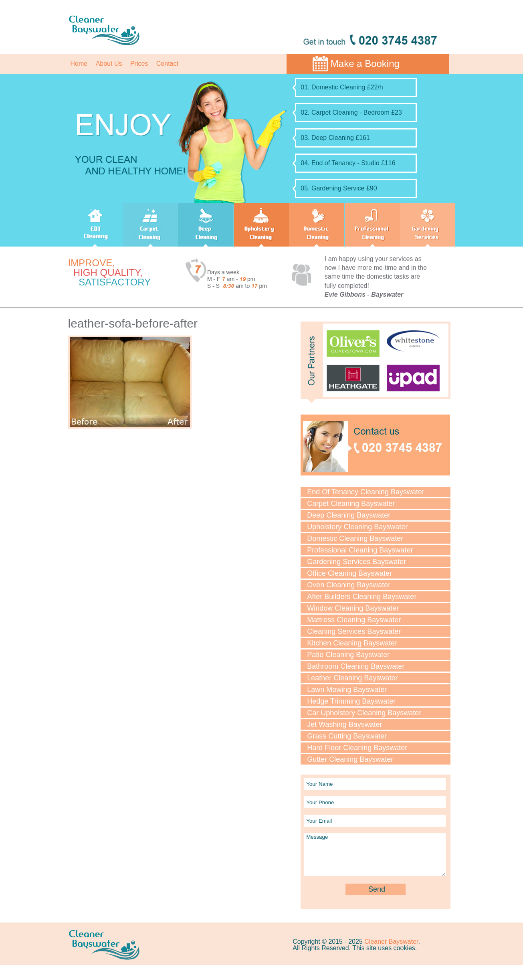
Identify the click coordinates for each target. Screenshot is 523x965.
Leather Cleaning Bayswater (352, 678)
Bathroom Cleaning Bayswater (355, 666)
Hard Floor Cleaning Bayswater (357, 748)
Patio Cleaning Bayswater (348, 655)
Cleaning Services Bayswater (354, 631)
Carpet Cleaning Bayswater (351, 504)
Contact (167, 63)
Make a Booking (365, 63)
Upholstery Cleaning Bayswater (357, 527)
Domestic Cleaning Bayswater (355, 538)
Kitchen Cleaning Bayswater (352, 643)
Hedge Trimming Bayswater (351, 701)
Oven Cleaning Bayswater (348, 585)
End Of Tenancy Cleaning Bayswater (365, 492)
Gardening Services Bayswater (356, 562)
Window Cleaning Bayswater (353, 608)
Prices (139, 63)
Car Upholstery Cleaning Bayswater (364, 713)
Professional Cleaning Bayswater (360, 550)
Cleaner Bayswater (391, 941)
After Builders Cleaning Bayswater (361, 597)
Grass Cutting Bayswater (347, 736)
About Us (109, 63)
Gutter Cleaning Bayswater (350, 759)
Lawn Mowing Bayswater (347, 690)
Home (79, 63)
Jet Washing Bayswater (344, 724)
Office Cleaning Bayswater (349, 573)
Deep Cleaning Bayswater (348, 515)
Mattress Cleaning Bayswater (354, 620)
